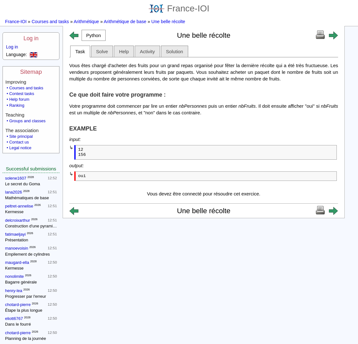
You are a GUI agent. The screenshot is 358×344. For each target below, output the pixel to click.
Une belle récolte (168, 21)
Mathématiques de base (27, 197)
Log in (31, 38)
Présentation (16, 240)
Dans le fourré (18, 324)
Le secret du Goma (22, 184)
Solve (102, 51)
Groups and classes (27, 120)
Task (80, 51)
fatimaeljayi (15, 234)
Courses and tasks (50, 21)
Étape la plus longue (23, 310)
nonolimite (14, 276)
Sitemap (31, 71)
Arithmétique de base (125, 21)
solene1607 (15, 178)
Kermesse (14, 211)
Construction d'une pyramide (31, 226)
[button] (94, 35)
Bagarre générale (21, 282)
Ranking (16, 105)
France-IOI (179, 8)
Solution (174, 51)
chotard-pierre (18, 304)
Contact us (19, 142)
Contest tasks (21, 93)
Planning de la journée (25, 338)
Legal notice (20, 147)
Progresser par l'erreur (25, 296)
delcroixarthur (17, 220)
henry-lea (13, 290)
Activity (147, 51)
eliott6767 (14, 318)
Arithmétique (86, 21)
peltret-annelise (19, 206)
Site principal (21, 136)
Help (124, 51)
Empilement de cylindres (27, 254)
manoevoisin (16, 248)
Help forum (19, 99)
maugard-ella (17, 262)
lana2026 (13, 192)
